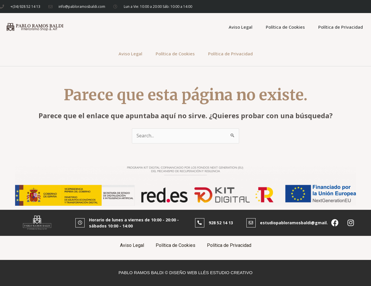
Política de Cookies (285, 27)
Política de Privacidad (340, 27)
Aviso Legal (240, 27)
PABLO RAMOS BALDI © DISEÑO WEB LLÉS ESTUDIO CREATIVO (185, 272)
